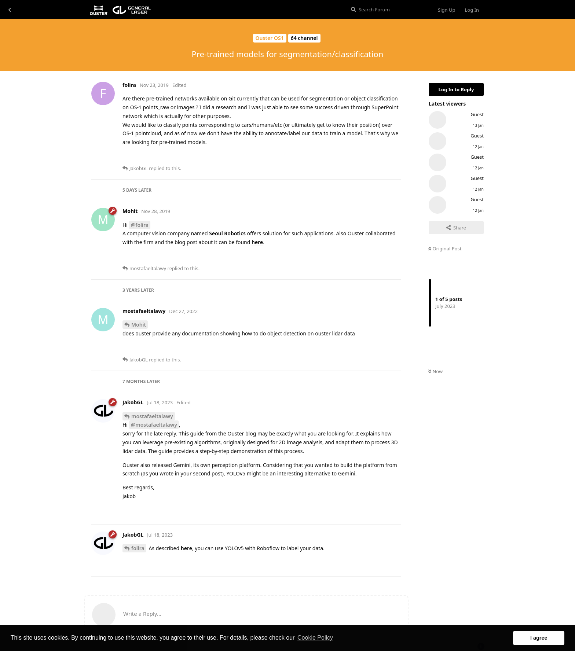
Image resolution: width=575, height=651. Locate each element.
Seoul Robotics (227, 233)
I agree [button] (538, 638)
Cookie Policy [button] (315, 638)
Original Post (444, 248)
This (184, 433)
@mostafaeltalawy (154, 424)
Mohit (138, 324)
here (257, 242)
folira (137, 548)
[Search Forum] (388, 9)
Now (435, 371)
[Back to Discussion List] (9, 9)
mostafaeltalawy (152, 416)
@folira (140, 224)
